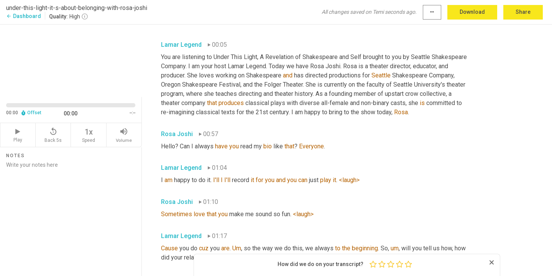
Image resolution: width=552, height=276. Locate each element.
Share (523, 12)
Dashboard (23, 16)
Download (472, 12)
